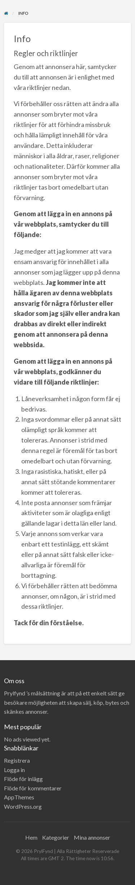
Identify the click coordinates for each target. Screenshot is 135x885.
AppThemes (19, 797)
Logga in (14, 769)
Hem (31, 837)
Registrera (17, 760)
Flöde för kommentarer (33, 788)
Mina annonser (92, 837)
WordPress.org (23, 806)
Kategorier (55, 837)
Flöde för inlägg (23, 778)
